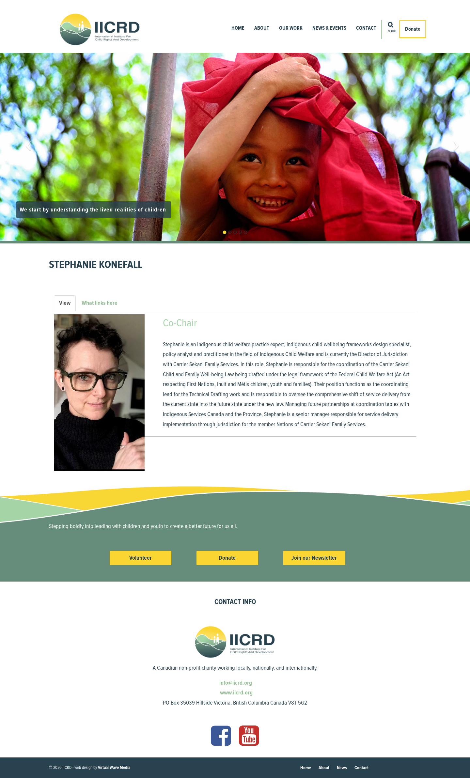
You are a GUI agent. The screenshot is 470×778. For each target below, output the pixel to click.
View (67, 305)
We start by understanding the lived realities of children (94, 209)
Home (237, 28)
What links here (100, 302)
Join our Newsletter (314, 557)
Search (392, 31)
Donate (412, 29)
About (261, 28)
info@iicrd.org (235, 682)
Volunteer (140, 557)
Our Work (291, 28)
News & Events (329, 28)
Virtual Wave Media (114, 767)
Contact (366, 28)
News (342, 767)
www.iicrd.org (236, 692)
